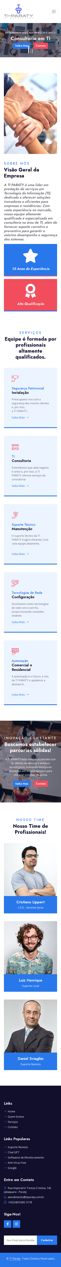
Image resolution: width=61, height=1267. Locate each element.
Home (9, 1111)
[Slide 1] (28, 49)
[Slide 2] (30, 51)
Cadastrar (47, 1240)
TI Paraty (14, 1258)
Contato (41, 784)
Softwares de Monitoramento (24, 1157)
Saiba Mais (20, 417)
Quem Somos (14, 1116)
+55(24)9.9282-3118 (18, 1202)
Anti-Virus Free (15, 1162)
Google (10, 1168)
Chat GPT (11, 1152)
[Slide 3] (32, 51)
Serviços (11, 1122)
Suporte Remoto (16, 1147)
